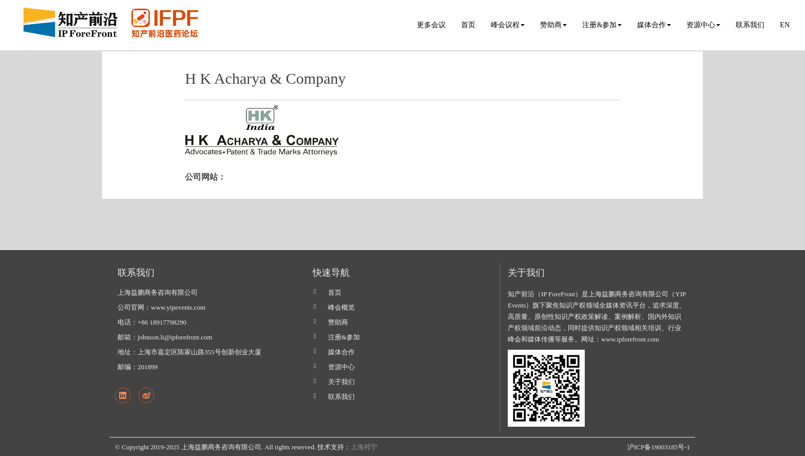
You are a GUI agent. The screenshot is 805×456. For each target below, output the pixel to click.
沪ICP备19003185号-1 (658, 447)
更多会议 (431, 25)
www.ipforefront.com (630, 339)
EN (785, 25)
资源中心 (341, 367)
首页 (468, 25)
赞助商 (338, 322)
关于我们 (341, 382)
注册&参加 (344, 337)
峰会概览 (341, 307)
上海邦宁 (364, 447)
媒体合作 (341, 352)
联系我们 (750, 25)
